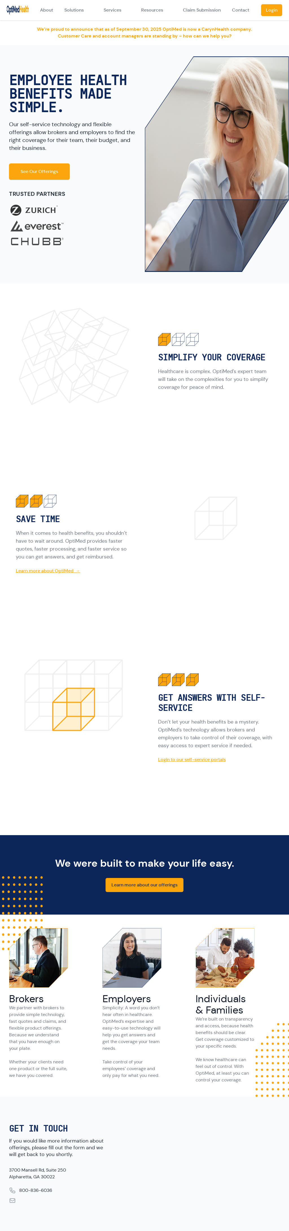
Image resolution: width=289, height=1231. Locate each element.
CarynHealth (215, 29)
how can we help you (206, 36)
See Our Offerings (39, 171)
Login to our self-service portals (192, 759)
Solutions (74, 10)
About (46, 10)
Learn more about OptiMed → (48, 571)
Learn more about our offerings (144, 885)
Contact (240, 10)
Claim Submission (202, 10)
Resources (152, 10)
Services (112, 10)
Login (271, 10)
